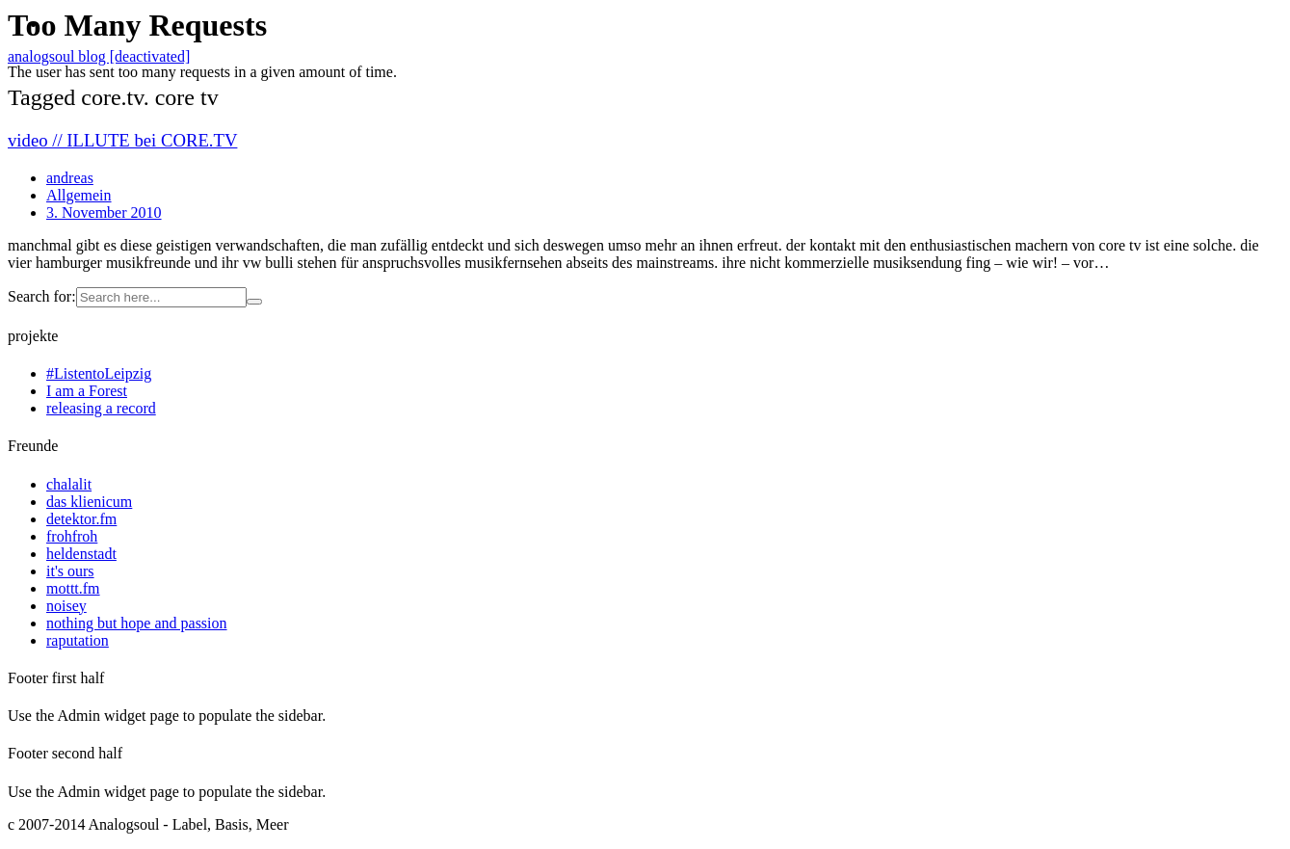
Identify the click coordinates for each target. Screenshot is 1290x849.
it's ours (70, 571)
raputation (77, 640)
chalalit (69, 484)
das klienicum (89, 501)
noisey (66, 605)
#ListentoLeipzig (98, 373)
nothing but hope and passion (136, 623)
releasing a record (101, 408)
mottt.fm (73, 588)
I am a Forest (86, 391)
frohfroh (71, 536)
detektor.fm (81, 519)
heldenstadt (81, 553)
